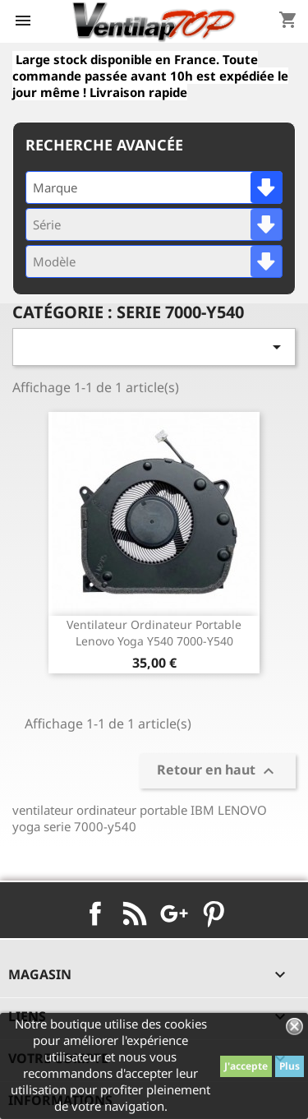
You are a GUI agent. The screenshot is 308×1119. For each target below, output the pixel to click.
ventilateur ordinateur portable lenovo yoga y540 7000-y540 (154, 633)
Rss (134, 913)
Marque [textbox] (55, 187)
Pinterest (213, 913)
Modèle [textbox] (54, 261)
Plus (289, 1066)
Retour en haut (217, 771)
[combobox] (154, 187)
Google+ (174, 913)
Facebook (95, 913)
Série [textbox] (47, 224)
